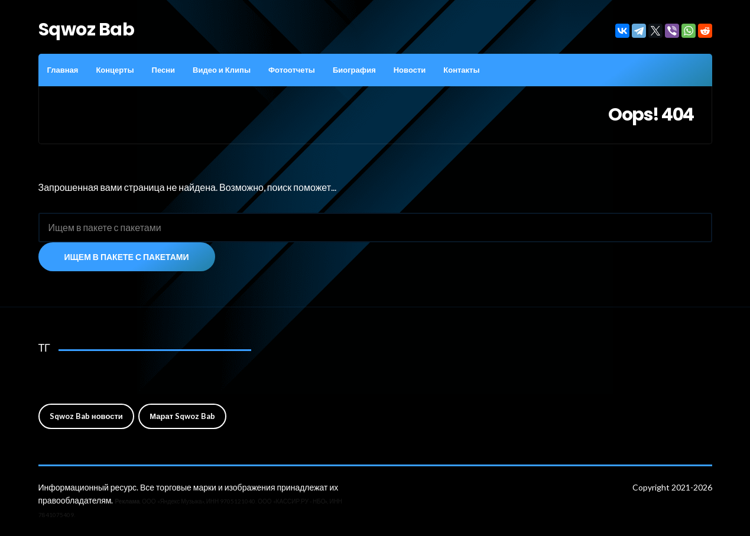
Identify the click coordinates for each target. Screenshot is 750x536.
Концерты (115, 69)
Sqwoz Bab (86, 29)
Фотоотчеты (291, 69)
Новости (410, 69)
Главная (63, 69)
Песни (163, 69)
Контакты (461, 69)
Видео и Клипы (222, 69)
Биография (354, 69)
